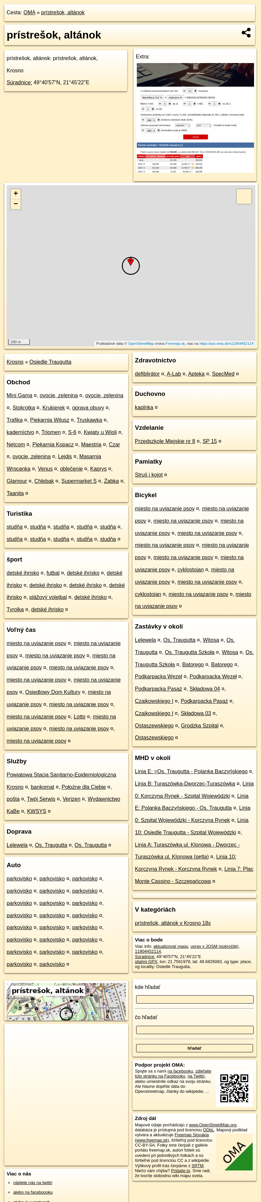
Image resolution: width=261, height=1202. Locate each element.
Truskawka (89, 420)
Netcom (16, 444)
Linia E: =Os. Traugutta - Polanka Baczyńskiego (191, 771)
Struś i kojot (149, 475)
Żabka (111, 481)
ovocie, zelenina (59, 395)
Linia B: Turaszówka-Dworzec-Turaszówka (185, 784)
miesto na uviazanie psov (36, 643)
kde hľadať (147, 987)
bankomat (42, 787)
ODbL (208, 1129)
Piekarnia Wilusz (49, 420)
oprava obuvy (88, 408)
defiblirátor (147, 374)
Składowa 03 (196, 713)
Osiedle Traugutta (50, 362)
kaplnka (144, 407)
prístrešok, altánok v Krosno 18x (173, 923)
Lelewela (17, 845)
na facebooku (180, 1071)
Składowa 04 (205, 689)
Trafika (15, 420)
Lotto (80, 716)
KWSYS (36, 811)
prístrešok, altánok (63, 12)
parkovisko (19, 878)
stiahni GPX (146, 961)
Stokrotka (24, 408)
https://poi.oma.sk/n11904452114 (227, 343)
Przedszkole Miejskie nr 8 (165, 441)
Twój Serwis (41, 799)
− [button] (16, 204)
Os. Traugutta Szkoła (189, 652)
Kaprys (98, 469)
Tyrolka (15, 609)
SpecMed (223, 374)
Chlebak (44, 481)
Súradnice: (19, 82)
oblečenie (71, 469)
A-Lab (174, 374)
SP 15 (210, 441)
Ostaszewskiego (154, 725)
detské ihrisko (23, 573)
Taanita (15, 493)
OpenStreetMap (141, 343)
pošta (13, 799)
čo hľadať (146, 1017)
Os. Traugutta (51, 845)
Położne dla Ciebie (83, 787)
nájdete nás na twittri (32, 1182)
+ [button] (16, 194)
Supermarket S (79, 481)
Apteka (196, 374)
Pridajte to (180, 1170)
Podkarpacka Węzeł (158, 676)
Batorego (193, 664)
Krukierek (54, 408)
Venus (45, 469)
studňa (15, 527)
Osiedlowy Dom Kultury (52, 692)
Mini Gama (19, 395)
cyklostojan (190, 569)
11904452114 (148, 951)
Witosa (211, 640)
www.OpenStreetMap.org (212, 1124)
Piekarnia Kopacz (53, 444)
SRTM (198, 1165)
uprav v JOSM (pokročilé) (214, 946)
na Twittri (196, 1076)
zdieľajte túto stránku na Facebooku (173, 1074)
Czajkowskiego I (154, 701)
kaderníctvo (20, 432)
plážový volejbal (48, 597)
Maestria (91, 444)
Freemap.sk (175, 343)
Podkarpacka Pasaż (158, 689)
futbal (52, 573)
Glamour (17, 481)
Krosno (15, 362)
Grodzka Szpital (199, 725)
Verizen (71, 799)
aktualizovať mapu (170, 946)
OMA (30, 12)
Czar (114, 444)
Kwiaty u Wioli (100, 432)
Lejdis (65, 456)
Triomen (51, 432)
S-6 (72, 432)
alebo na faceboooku (33, 1192)
